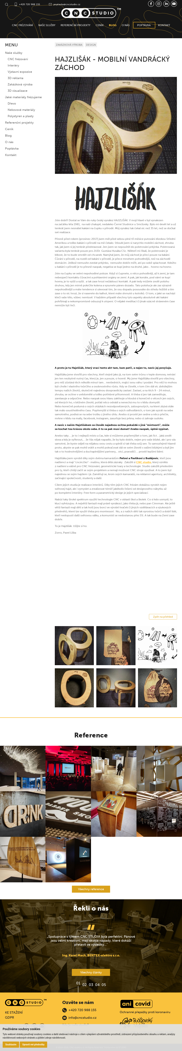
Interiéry (13, 65)
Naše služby (46, 25)
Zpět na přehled (163, 616)
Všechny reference (91, 889)
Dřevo (12, 103)
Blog (112, 25)
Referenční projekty (75, 25)
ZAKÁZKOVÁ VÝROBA (69, 44)
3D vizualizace (17, 91)
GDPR (9, 1017)
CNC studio (143, 462)
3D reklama (15, 78)
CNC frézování (22, 25)
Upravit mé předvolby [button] (33, 1044)
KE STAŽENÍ (14, 1012)
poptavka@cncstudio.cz (66, 4)
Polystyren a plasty (21, 116)
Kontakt (164, 25)
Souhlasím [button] (10, 1044)
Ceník (100, 25)
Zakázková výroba (20, 84)
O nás (126, 25)
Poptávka (144, 25)
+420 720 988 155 (29, 4)
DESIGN (91, 44)
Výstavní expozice (20, 72)
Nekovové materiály (21, 110)
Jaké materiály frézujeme (23, 97)
